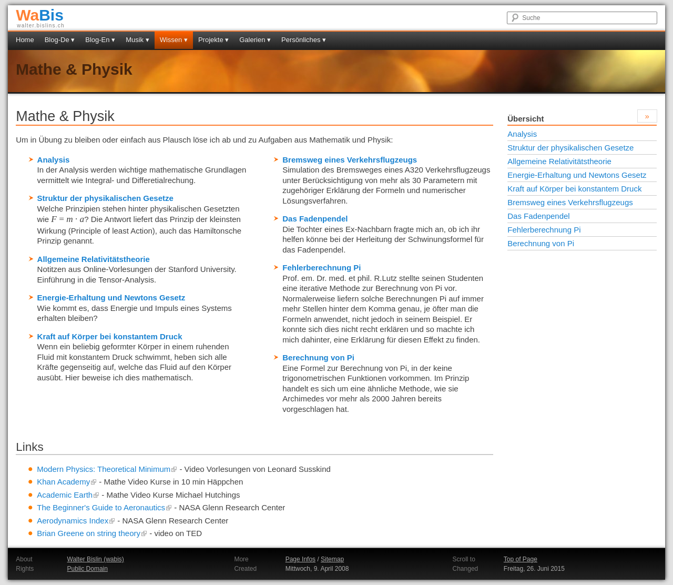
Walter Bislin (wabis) (95, 559)
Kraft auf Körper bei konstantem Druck (109, 336)
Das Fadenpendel (315, 218)
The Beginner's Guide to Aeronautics (104, 507)
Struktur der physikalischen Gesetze (105, 198)
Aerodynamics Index (76, 520)
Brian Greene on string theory (92, 533)
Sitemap (332, 559)
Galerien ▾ (255, 40)
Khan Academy (67, 481)
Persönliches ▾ (303, 40)
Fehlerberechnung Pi (321, 267)
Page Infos (300, 559)
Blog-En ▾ (100, 40)
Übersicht (525, 118)
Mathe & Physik (74, 69)
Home (25, 40)
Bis (40, 15)
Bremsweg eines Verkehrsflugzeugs (349, 159)
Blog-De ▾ (60, 40)
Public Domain (87, 568)
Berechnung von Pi (318, 357)
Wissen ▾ (174, 40)
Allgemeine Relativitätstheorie (93, 259)
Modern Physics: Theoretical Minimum (107, 469)
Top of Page (520, 559)
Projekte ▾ (213, 40)
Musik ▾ (137, 40)
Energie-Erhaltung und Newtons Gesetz (111, 297)
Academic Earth (68, 494)
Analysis (53, 159)
